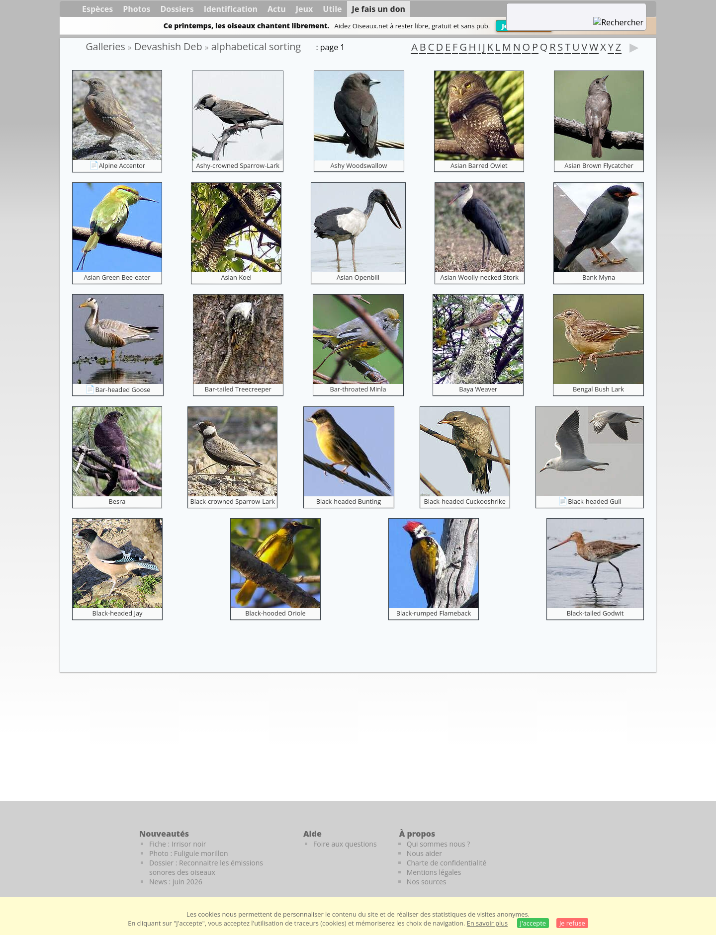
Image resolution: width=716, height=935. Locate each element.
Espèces (97, 8)
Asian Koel (236, 277)
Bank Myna (598, 277)
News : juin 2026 (175, 881)
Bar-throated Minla (358, 389)
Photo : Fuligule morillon (188, 853)
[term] (564, 9)
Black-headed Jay (117, 613)
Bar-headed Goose (122, 389)
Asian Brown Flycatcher (598, 165)
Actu (277, 8)
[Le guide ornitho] (636, 850)
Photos (136, 8)
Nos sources (427, 881)
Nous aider (424, 853)
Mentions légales (434, 872)
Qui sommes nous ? (438, 844)
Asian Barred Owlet (479, 165)
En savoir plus (487, 923)
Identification (231, 8)
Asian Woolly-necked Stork (480, 277)
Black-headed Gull (595, 501)
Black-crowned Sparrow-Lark (232, 501)
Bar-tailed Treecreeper (238, 389)
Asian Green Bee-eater (117, 277)
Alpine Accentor (122, 165)
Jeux (304, 8)
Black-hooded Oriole (275, 613)
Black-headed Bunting (348, 501)
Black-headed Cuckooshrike (465, 501)
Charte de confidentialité (447, 862)
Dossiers (176, 8)
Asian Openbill (358, 277)
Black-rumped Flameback (433, 613)
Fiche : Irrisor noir (177, 844)
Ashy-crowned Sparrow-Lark (237, 165)
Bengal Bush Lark (598, 389)
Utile (332, 8)
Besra (117, 501)
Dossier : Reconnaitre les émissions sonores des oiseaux (206, 867)
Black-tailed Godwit (595, 613)
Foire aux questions (345, 844)
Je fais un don (379, 8)
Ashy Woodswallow (358, 165)
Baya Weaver (478, 389)
